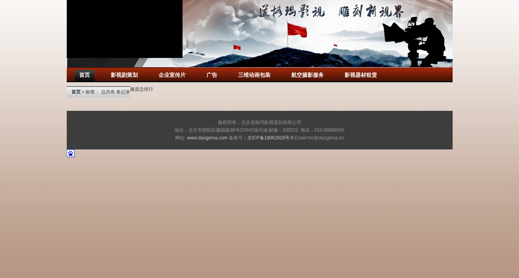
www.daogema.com (207, 138)
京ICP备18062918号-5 (270, 138)
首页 (76, 92)
